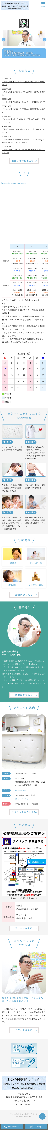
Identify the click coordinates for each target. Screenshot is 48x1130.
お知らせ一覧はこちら (24, 161)
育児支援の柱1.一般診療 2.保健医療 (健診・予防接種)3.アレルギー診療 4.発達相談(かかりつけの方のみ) (22, 53)
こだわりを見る (24, 1030)
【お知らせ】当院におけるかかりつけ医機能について (23, 102)
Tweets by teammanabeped (13, 183)
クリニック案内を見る (24, 812)
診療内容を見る (24, 595)
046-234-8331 (26, 1104)
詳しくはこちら (22, 799)
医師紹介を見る (24, 695)
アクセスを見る (24, 928)
